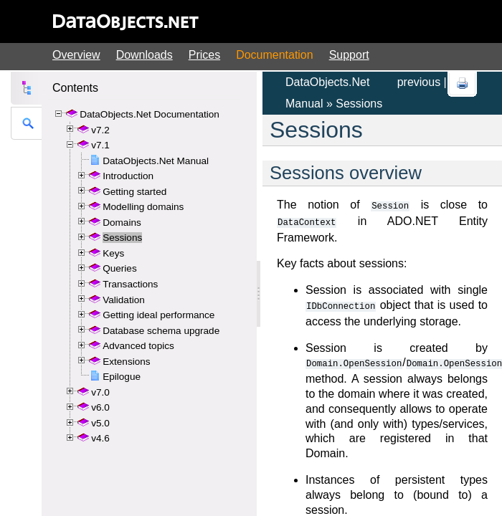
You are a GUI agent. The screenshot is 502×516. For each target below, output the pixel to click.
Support (349, 55)
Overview (76, 55)
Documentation (274, 55)
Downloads (144, 55)
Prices (204, 55)
